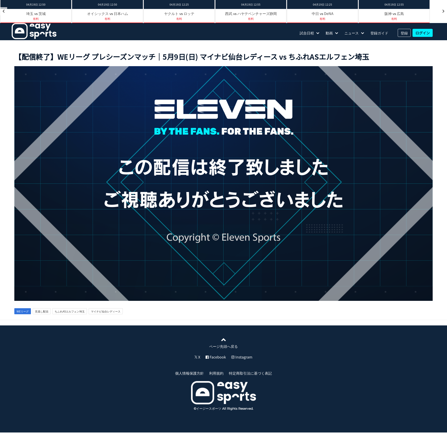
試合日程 (307, 33)
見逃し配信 (41, 311)
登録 (404, 33)
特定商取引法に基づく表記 (250, 373)
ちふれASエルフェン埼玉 (70, 311)
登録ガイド (379, 33)
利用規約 (216, 373)
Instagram (241, 357)
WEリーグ (23, 311)
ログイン (422, 33)
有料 (36, 19)
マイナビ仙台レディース (105, 311)
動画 (329, 33)
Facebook (216, 357)
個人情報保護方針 (189, 373)
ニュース (351, 33)
